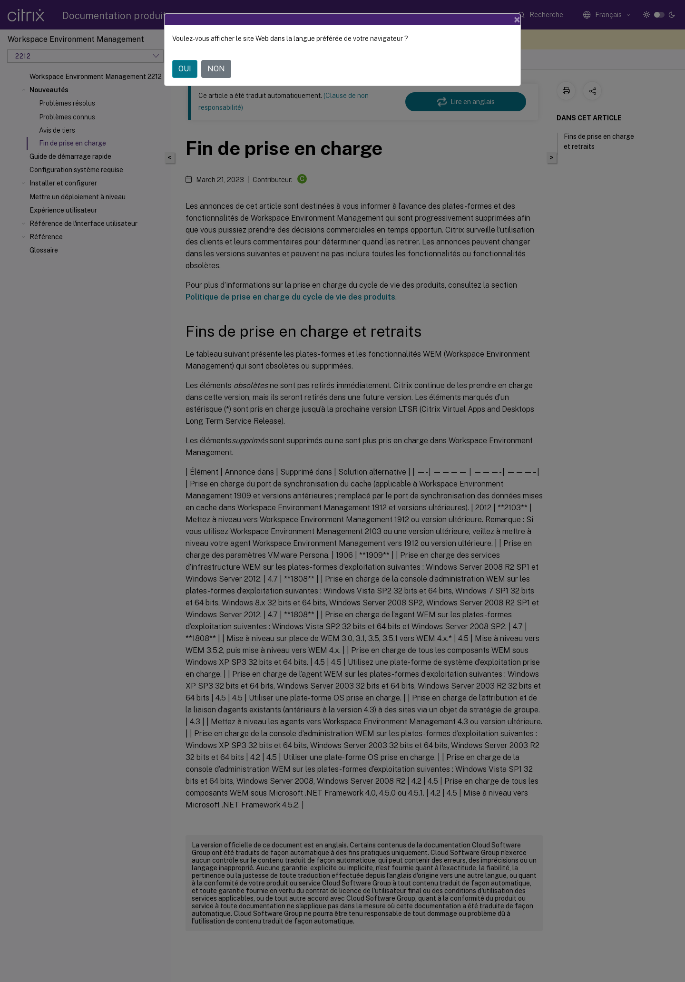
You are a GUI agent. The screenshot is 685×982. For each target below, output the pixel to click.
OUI (184, 68)
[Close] (517, 19)
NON (216, 68)
